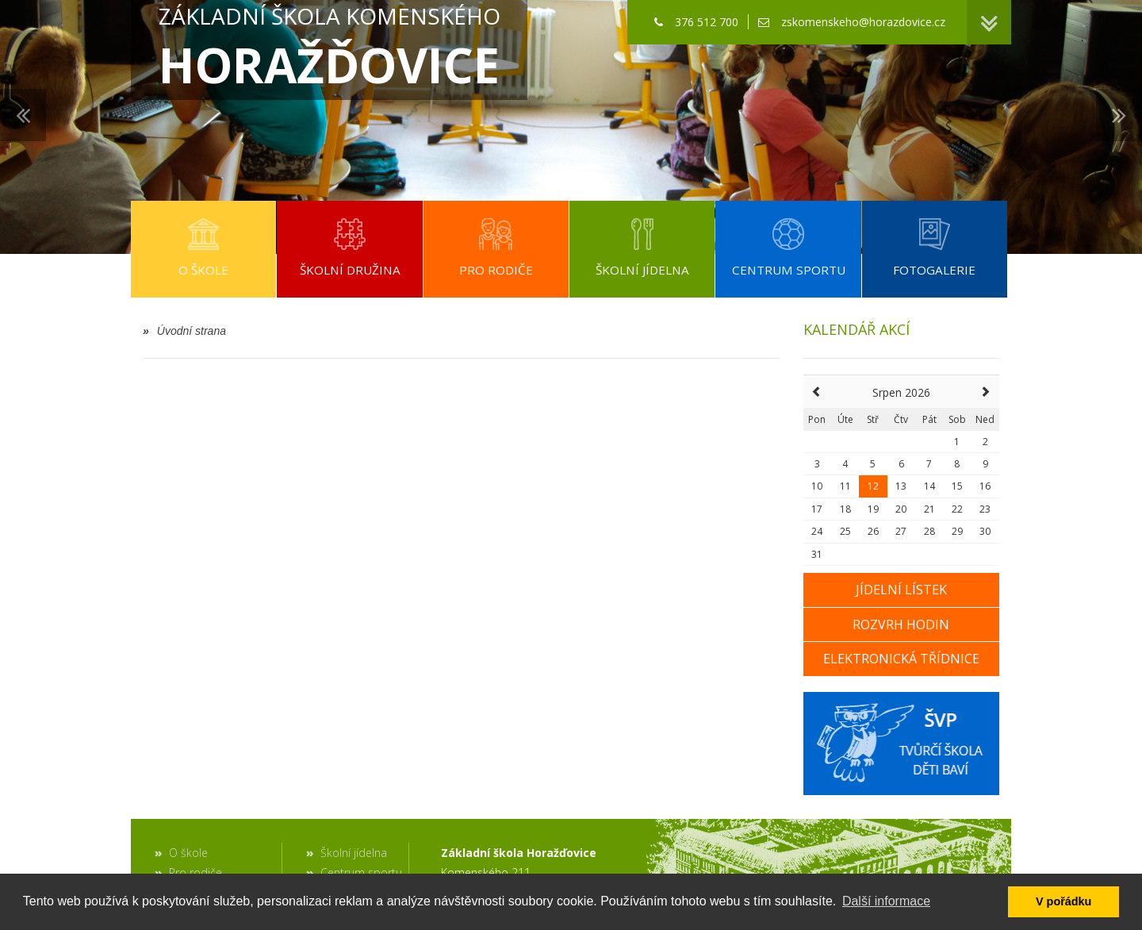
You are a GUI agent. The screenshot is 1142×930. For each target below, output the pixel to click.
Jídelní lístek (901, 589)
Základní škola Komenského (329, 49)
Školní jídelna (353, 852)
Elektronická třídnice (901, 658)
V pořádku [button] (1063, 901)
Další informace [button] (886, 901)
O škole (188, 852)
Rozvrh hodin (901, 624)
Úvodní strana (184, 331)
